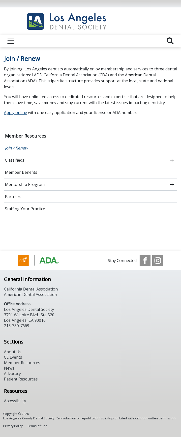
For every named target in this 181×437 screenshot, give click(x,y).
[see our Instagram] (157, 260)
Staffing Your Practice (25, 208)
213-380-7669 (16, 325)
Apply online (15, 112)
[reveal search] (170, 41)
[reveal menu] (11, 41)
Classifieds (14, 160)
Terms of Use (37, 426)
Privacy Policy (13, 426)
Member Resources (25, 136)
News (9, 368)
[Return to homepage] (91, 21)
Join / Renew (16, 148)
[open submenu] (172, 160)
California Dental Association (31, 289)
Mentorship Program (25, 184)
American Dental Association (30, 294)
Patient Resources (21, 379)
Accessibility (15, 401)
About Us (12, 351)
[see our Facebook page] (145, 260)
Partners (13, 196)
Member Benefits (21, 172)
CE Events (13, 357)
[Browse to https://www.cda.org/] (43, 260)
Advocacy (12, 373)
